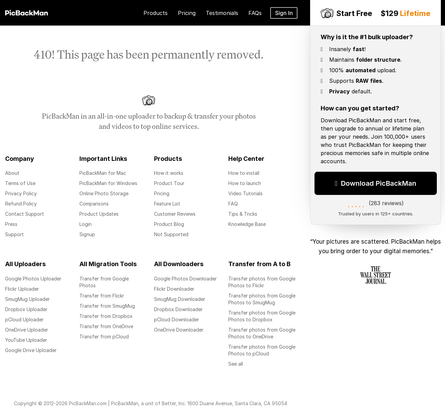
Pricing (161, 193)
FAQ (233, 204)
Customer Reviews (175, 214)
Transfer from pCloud (104, 336)
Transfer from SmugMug (107, 306)
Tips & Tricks (242, 214)
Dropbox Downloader (178, 309)
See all (235, 364)
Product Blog (169, 224)
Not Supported (171, 234)
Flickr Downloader (174, 289)
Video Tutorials (245, 193)
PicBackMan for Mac (102, 173)
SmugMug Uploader (27, 299)
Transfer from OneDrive (106, 326)
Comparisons (94, 204)
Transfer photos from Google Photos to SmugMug (261, 299)
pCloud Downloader (176, 319)
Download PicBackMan (375, 181)
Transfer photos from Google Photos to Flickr (261, 282)
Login (85, 224)
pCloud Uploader (24, 319)
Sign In (284, 13)
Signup (87, 234)
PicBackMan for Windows (108, 183)
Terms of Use (20, 183)
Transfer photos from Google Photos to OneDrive (261, 333)
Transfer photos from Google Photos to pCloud (261, 350)
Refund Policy (21, 204)
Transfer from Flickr (101, 296)
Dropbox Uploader (26, 309)
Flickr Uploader (22, 289)
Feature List (167, 204)
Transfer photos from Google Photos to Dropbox (261, 316)
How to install (243, 173)
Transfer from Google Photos (104, 282)
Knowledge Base (247, 224)
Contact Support (24, 214)
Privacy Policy (21, 193)
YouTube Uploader (26, 340)
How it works (168, 173)
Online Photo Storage (103, 193)
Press (11, 224)
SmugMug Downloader (179, 299)
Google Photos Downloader (185, 278)
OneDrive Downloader (178, 330)
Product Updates (99, 214)
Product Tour (169, 183)
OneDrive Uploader (26, 330)
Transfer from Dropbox (106, 316)
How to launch (244, 183)
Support (14, 234)
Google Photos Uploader (33, 278)
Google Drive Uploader (31, 350)
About (12, 173)
